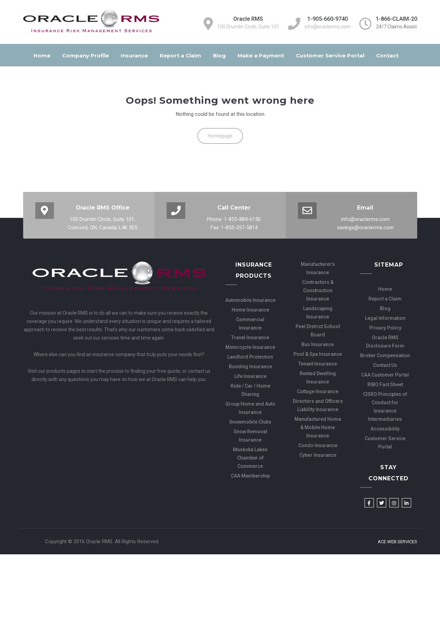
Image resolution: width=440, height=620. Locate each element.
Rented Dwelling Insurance (318, 378)
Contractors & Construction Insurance (318, 290)
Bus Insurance (317, 344)
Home (42, 55)
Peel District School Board (318, 330)
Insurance (134, 55)
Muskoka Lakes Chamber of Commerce (250, 458)
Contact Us (385, 365)
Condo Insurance (317, 445)
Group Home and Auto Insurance (250, 408)
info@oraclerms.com (327, 26)
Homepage (220, 136)
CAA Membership (250, 476)
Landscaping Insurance (318, 313)
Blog (219, 55)
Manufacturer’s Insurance (318, 268)
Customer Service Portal (330, 55)
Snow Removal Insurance (250, 436)
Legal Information (385, 318)
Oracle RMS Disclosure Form (385, 342)
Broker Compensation (385, 355)
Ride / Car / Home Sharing (250, 390)
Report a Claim (180, 55)
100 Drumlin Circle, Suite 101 (248, 26)
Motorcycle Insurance (250, 347)
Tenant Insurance (317, 364)
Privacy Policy (385, 328)
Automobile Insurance (250, 300)
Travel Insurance (250, 337)
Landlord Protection (250, 357)
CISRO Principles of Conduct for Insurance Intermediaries (385, 406)
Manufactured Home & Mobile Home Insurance (317, 427)
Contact (387, 55)
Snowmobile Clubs (250, 422)
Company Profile (85, 55)
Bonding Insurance (250, 366)
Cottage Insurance (317, 391)
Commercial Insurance (250, 324)
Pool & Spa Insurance (317, 354)
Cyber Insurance (317, 455)
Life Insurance (250, 376)
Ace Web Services (397, 542)
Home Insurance (250, 310)
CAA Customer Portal (385, 375)
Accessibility (385, 429)
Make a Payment (260, 55)
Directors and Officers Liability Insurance (318, 405)
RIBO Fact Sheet (385, 384)
